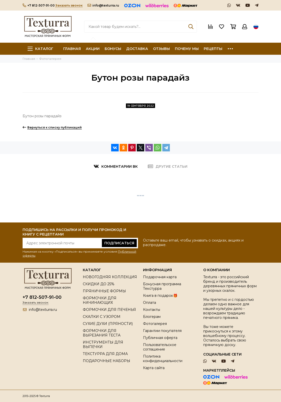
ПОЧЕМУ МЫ (187, 48)
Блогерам (152, 316)
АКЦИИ (93, 48)
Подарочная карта (160, 277)
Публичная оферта (160, 337)
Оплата (149, 302)
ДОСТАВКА (137, 48)
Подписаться (119, 243)
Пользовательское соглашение (159, 347)
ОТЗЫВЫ (161, 48)
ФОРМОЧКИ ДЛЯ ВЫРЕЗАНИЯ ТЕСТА (101, 332)
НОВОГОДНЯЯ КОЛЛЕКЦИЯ (110, 277)
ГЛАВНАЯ (72, 48)
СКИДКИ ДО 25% (98, 284)
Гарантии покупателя (162, 330)
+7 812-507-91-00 (39, 5)
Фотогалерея (155, 323)
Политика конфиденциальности (162, 358)
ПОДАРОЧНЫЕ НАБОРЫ (106, 361)
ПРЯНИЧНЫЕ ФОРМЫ (104, 291)
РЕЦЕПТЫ (213, 48)
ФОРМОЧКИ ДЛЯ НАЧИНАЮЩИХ (99, 300)
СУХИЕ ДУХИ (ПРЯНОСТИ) (108, 323)
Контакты (151, 309)
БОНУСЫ (113, 48)
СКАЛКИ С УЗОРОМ (101, 316)
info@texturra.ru (103, 5)
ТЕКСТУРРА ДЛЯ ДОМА (105, 354)
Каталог (40, 48)
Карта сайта (154, 368)
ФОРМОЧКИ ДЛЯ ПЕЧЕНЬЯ (109, 309)
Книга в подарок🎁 (160, 295)
